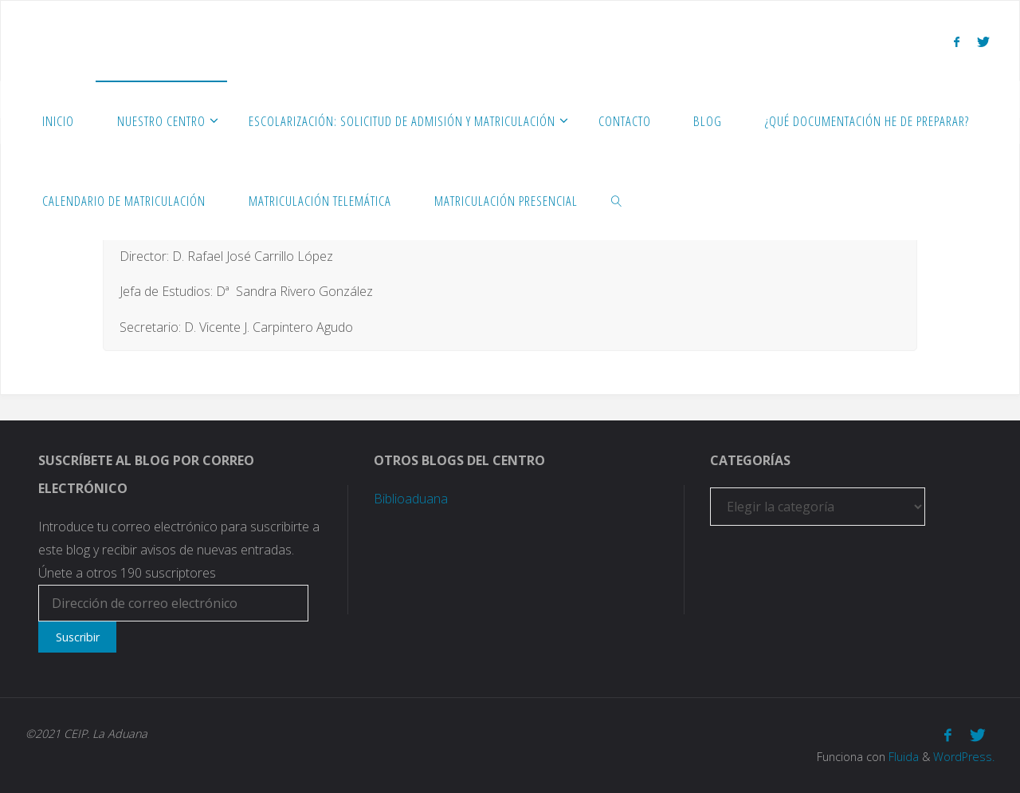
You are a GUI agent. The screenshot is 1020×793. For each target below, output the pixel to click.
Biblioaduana (411, 498)
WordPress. (963, 756)
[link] (616, 200)
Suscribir (78, 637)
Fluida (902, 756)
